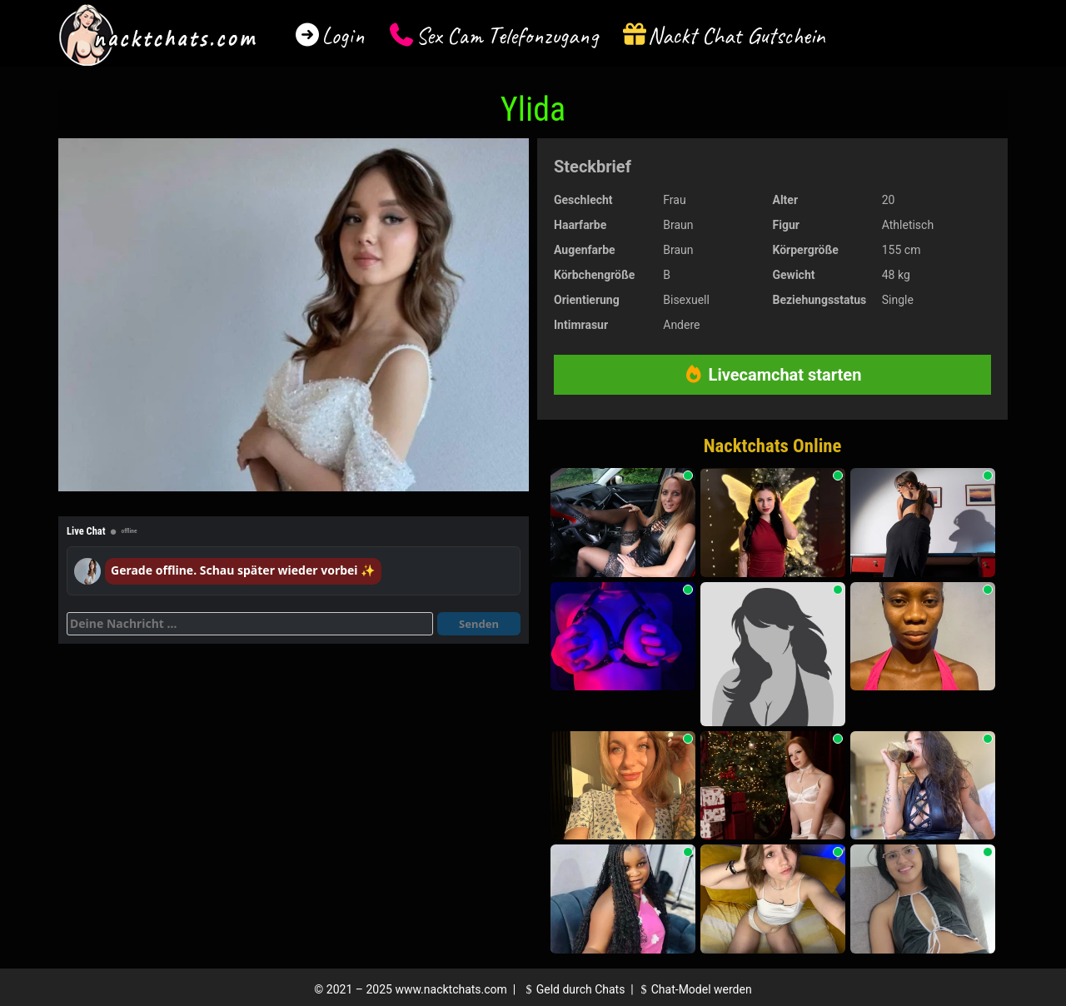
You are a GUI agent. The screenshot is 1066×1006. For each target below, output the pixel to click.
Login (343, 35)
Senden (479, 623)
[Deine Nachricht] (250, 623)
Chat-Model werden (693, 989)
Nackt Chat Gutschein (736, 35)
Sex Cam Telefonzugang (507, 35)
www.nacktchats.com (451, 989)
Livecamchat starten (773, 375)
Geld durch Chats (573, 989)
